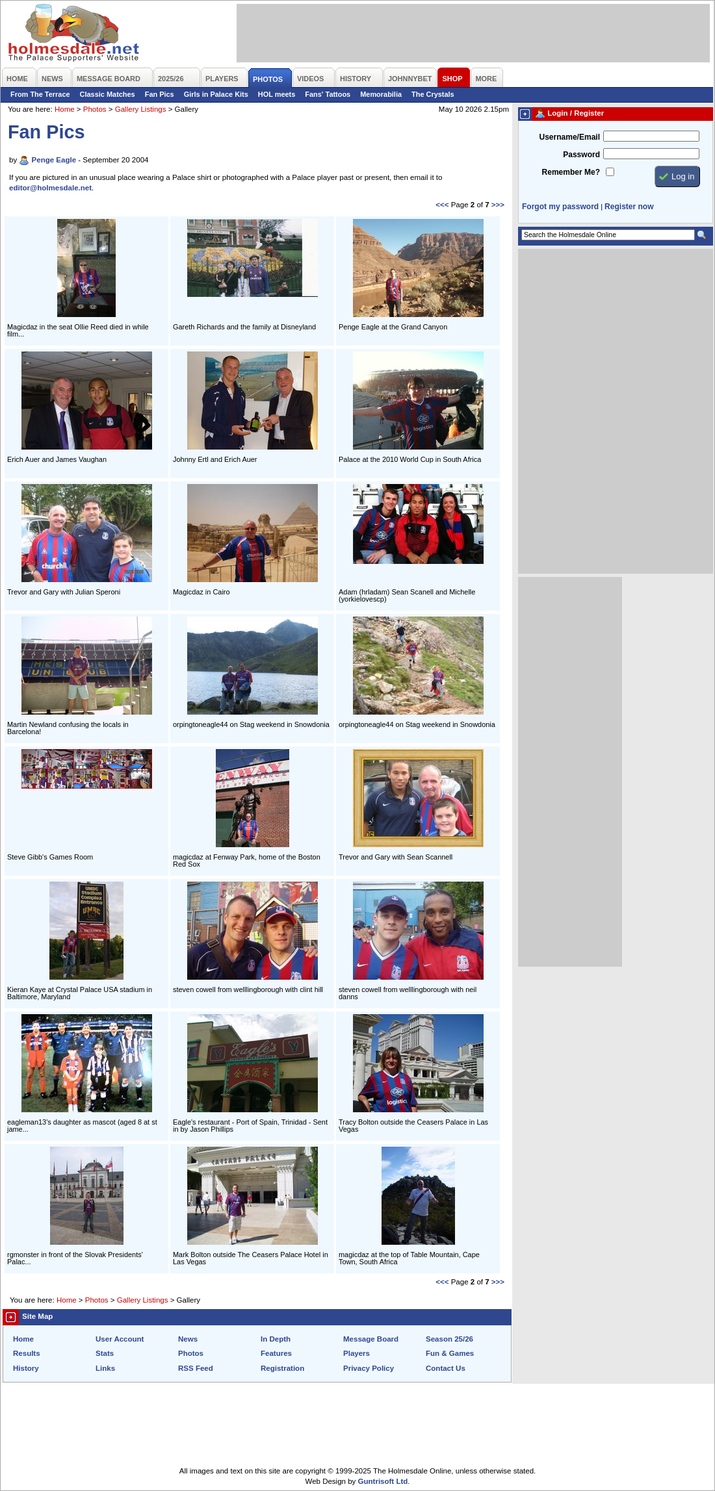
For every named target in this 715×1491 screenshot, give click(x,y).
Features (276, 1353)
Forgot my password (560, 206)
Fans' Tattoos (327, 94)
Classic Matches (107, 94)
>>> (497, 205)
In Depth (276, 1339)
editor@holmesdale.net (50, 188)
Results (26, 1353)
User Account (120, 1339)
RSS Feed (195, 1368)
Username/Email (569, 137)
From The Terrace (40, 94)
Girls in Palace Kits (216, 94)
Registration (282, 1368)
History (26, 1368)
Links (105, 1368)
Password (581, 154)
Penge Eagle (54, 160)
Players (356, 1353)
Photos (95, 109)
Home (65, 109)
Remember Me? (571, 172)
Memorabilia (381, 94)
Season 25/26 (449, 1339)
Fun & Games (450, 1353)
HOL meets (277, 94)
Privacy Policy (368, 1368)
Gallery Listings (140, 109)
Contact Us (445, 1368)
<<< (442, 205)
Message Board (370, 1339)
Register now (628, 206)
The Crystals (432, 94)
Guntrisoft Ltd (383, 1481)
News (188, 1339)
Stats (105, 1353)
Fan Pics (159, 94)
